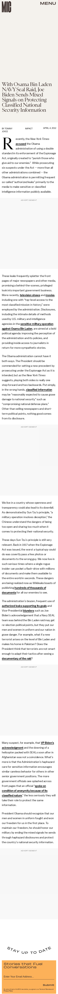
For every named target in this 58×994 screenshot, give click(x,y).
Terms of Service (45, 989)
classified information (39, 389)
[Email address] (29, 976)
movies (50, 295)
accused (21, 143)
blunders (28, 610)
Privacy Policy (8, 991)
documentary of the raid (16, 658)
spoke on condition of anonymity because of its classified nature (24, 791)
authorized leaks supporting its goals (24, 605)
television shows (30, 295)
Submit (48, 984)
